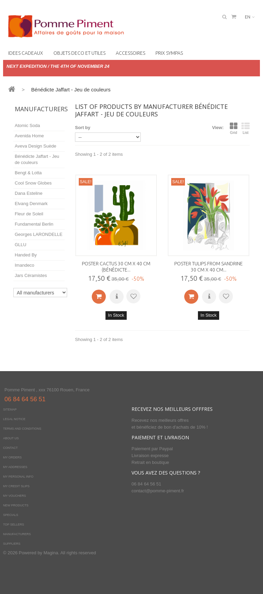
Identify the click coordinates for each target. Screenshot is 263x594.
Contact (10, 448)
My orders (12, 457)
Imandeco (24, 265)
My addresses (15, 467)
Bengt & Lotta (28, 172)
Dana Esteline (28, 193)
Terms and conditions (22, 428)
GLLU (20, 244)
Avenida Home (29, 135)
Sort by (82, 127)
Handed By (26, 254)
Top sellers (13, 524)
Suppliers (12, 543)
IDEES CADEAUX (25, 53)
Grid (233, 128)
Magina (50, 552)
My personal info (18, 476)
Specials (10, 515)
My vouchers (14, 495)
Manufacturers (41, 109)
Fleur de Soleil (29, 213)
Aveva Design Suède (35, 146)
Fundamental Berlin (34, 224)
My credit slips (16, 486)
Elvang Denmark (31, 203)
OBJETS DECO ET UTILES (79, 53)
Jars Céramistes (31, 275)
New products (15, 505)
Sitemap (10, 409)
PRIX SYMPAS (169, 53)
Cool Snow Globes (33, 183)
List (245, 128)
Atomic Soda (27, 125)
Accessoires (130, 53)
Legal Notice (14, 419)
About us (11, 438)
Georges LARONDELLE (38, 234)
